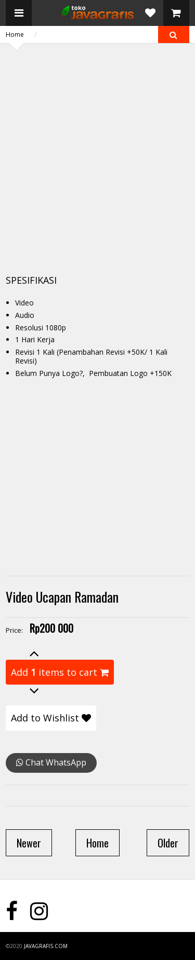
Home (15, 34)
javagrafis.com (46, 946)
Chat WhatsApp (51, 762)
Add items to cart (60, 672)
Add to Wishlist (51, 718)
